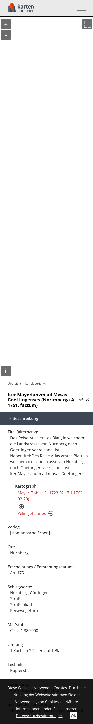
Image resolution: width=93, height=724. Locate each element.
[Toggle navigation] (80, 8)
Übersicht (14, 383)
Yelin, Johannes (32, 513)
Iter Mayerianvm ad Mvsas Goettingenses (37, 383)
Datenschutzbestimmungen (39, 715)
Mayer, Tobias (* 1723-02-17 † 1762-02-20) (51, 496)
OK (73, 715)
